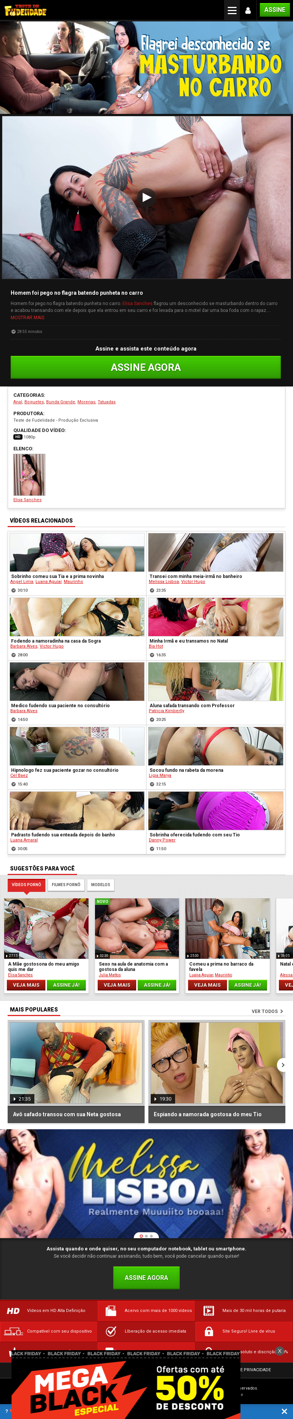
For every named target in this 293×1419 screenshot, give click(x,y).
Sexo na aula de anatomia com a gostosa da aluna (133, 966)
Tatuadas (107, 401)
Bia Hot (156, 646)
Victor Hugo (193, 581)
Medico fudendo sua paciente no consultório (60, 705)
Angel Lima (21, 581)
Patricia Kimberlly (166, 710)
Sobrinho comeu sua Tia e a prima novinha (57, 576)
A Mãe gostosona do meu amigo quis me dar (43, 966)
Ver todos (265, 1011)
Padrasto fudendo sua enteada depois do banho (63, 835)
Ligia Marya (160, 775)
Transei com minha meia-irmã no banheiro (196, 576)
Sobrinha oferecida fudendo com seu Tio (195, 835)
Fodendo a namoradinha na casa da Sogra (56, 641)
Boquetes (34, 401)
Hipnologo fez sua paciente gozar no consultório (65, 770)
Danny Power (162, 840)
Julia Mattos (110, 975)
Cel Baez (19, 775)
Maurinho (73, 581)
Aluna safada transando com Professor (192, 705)
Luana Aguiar (48, 581)
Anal (17, 401)
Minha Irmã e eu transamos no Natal (189, 641)
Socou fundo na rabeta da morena (186, 770)
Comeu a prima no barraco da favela (221, 966)
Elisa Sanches (137, 303)
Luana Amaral (24, 840)
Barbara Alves (23, 646)
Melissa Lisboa (164, 581)
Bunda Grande (60, 401)
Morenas (86, 401)
